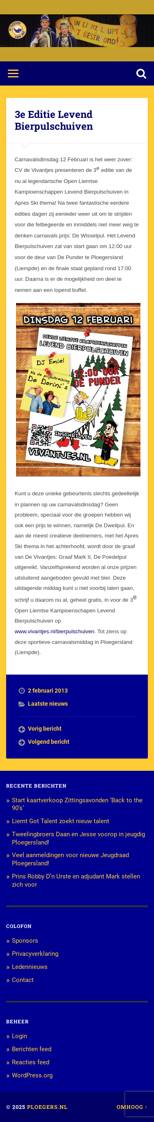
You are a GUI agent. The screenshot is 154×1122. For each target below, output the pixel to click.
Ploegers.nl (47, 1107)
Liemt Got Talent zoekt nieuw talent (60, 821)
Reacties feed (30, 1062)
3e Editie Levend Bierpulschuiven (54, 120)
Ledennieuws (30, 967)
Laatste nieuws (48, 703)
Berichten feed (31, 1049)
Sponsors (25, 940)
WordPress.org (32, 1075)
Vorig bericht (45, 728)
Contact (23, 980)
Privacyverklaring (35, 953)
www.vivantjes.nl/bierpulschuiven (54, 631)
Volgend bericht (48, 741)
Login (19, 1036)
